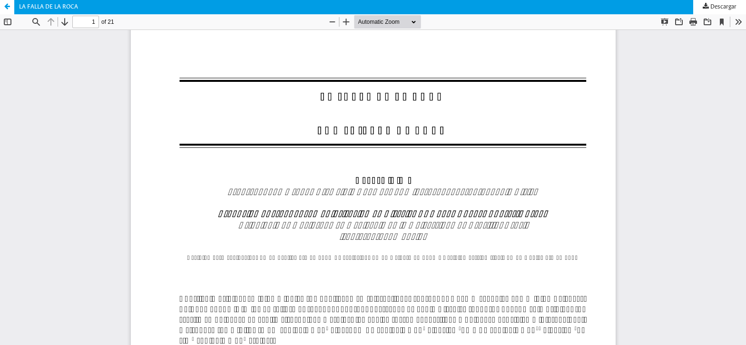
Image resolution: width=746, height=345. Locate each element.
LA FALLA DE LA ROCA (48, 6)
